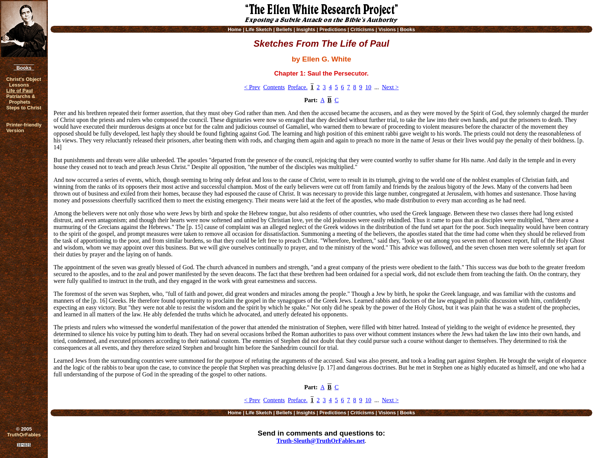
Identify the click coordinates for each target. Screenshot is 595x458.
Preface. (298, 87)
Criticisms (362, 29)
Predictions (333, 29)
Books (24, 68)
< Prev (252, 87)
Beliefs (284, 29)
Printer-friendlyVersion (23, 127)
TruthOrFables (24, 434)
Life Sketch (259, 29)
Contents (274, 87)
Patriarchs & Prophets (20, 99)
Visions (387, 29)
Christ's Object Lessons (23, 82)
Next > (390, 87)
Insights (305, 29)
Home (234, 29)
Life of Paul (19, 90)
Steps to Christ (23, 108)
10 (368, 87)
